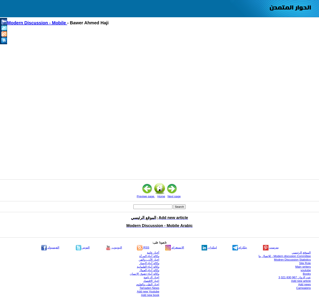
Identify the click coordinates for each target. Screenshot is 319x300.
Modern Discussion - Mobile (37, 22)
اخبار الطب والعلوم (147, 284)
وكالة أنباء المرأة (149, 256)
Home (161, 196)
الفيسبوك (50, 247)
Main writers (303, 266)
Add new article (301, 281)
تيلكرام (239, 247)
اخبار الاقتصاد (151, 281)
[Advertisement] (139, 67)
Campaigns (303, 288)
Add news (304, 284)
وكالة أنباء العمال (149, 270)
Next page (174, 196)
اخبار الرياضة (151, 277)
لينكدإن (209, 247)
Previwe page (146, 196)
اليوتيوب (113, 247)
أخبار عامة (153, 252)
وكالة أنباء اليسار (149, 263)
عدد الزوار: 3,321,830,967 (294, 277)
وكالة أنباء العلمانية (148, 266)
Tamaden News (149, 288)
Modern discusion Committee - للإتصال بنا (285, 256)
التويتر (83, 247)
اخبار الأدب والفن (149, 259)
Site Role (305, 263)
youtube (306, 270)
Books (307, 273)
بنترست (271, 247)
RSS (143, 247)
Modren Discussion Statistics (292, 259)
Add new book (150, 295)
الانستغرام (174, 247)
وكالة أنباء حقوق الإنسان (144, 273)
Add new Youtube (148, 291)
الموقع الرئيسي (301, 252)
